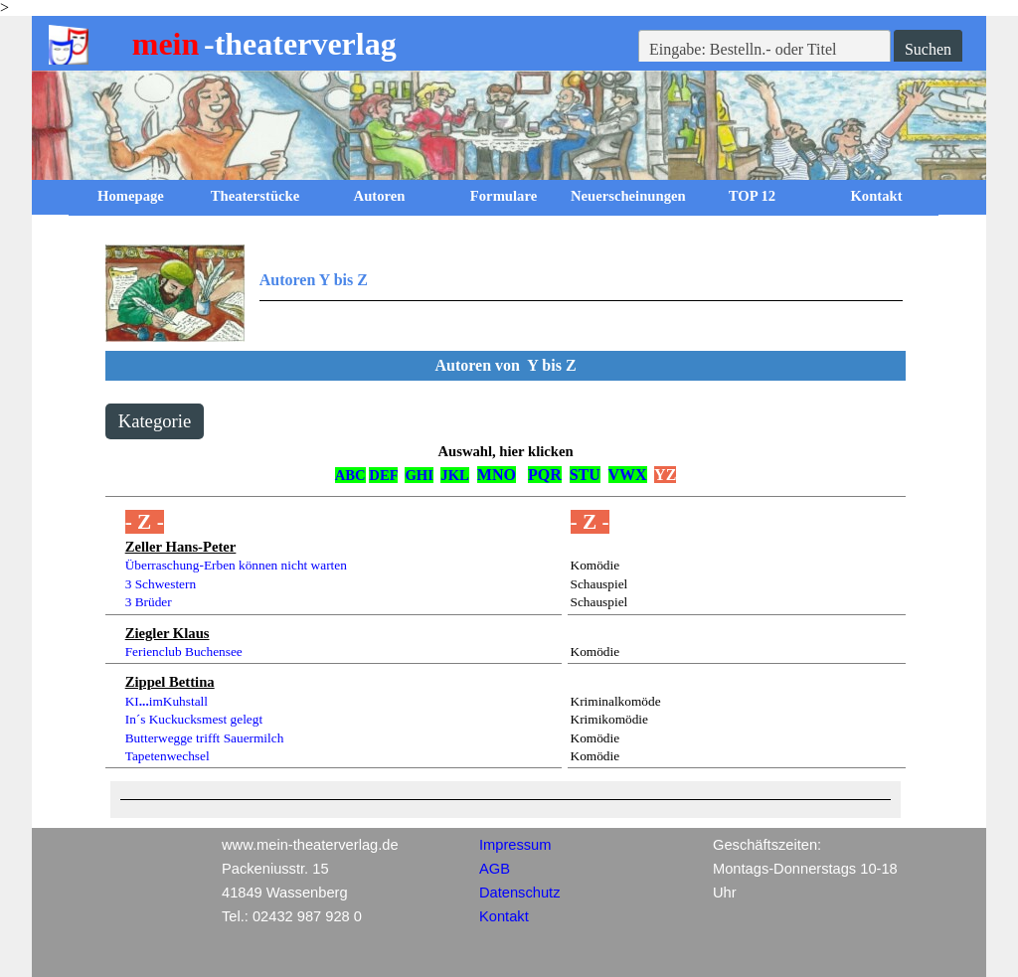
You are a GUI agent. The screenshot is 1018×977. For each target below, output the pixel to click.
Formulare (503, 196)
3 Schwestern (160, 583)
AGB (494, 869)
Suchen (928, 49)
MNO (496, 474)
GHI (419, 475)
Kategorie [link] (155, 420)
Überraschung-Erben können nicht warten (236, 565)
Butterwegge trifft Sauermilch (204, 738)
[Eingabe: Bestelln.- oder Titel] (764, 50)
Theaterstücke (255, 196)
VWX (627, 474)
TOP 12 (752, 196)
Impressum (515, 845)
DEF (383, 475)
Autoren (380, 196)
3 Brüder (148, 601)
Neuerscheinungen (628, 196)
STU (585, 474)
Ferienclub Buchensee (184, 651)
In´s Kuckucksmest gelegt (193, 719)
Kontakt (876, 196)
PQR (545, 474)
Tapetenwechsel (167, 755)
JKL (454, 475)
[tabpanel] (504, 293)
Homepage (130, 196)
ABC (350, 475)
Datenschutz (519, 892)
